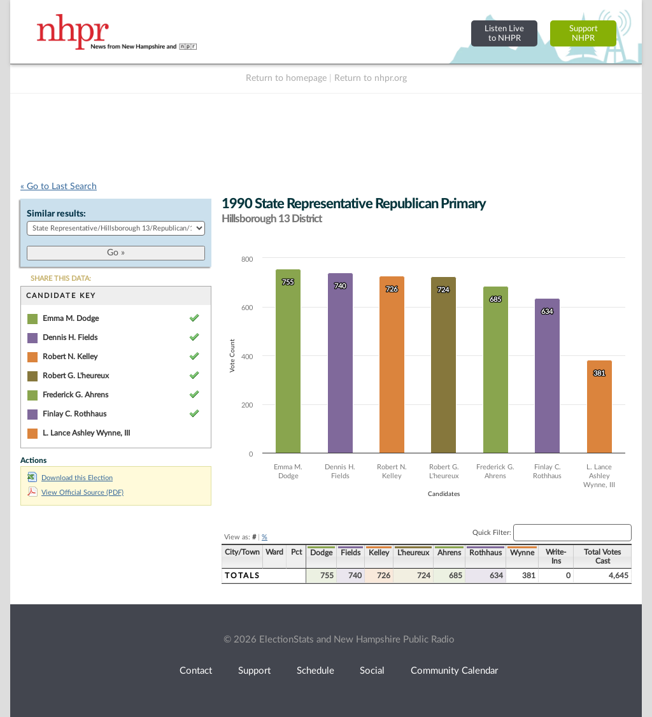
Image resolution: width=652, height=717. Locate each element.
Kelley (379, 553)
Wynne (522, 553)
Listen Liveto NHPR (504, 33)
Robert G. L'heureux (76, 376)
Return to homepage (286, 78)
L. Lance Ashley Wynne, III (86, 433)
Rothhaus (485, 553)
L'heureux (413, 553)
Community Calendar (454, 671)
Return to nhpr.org (370, 78)
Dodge (321, 553)
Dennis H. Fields (70, 337)
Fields (350, 553)
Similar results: (56, 213)
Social (372, 671)
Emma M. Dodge (71, 318)
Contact (196, 671)
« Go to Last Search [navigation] (58, 186)
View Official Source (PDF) (75, 492)
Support (254, 671)
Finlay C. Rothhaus (74, 414)
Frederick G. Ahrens (75, 395)
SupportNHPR (583, 33)
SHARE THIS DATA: (61, 278)
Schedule (315, 671)
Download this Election (70, 477)
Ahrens (449, 553)
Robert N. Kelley (70, 356)
